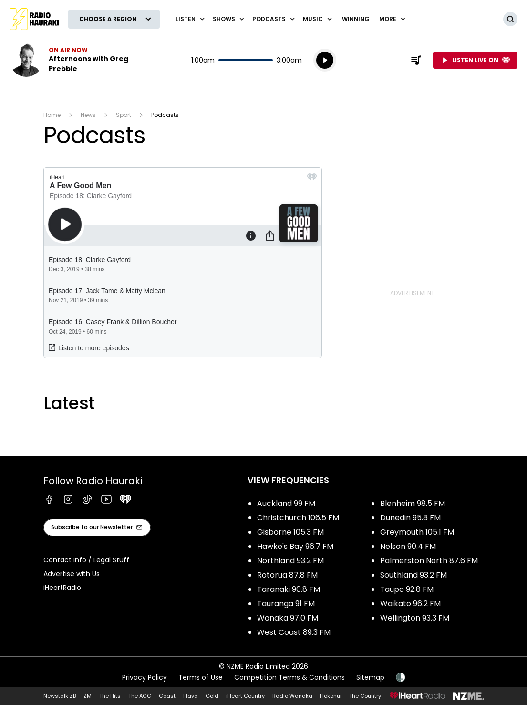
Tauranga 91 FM (286, 603)
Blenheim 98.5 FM (412, 503)
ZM (87, 696)
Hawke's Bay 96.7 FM (295, 546)
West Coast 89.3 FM (294, 632)
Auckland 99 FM (286, 503)
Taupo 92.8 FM (407, 589)
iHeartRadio (62, 587)
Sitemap (370, 677)
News (88, 115)
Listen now (71, 60)
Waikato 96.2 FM (410, 603)
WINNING (356, 19)
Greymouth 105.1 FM (417, 531)
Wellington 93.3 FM (414, 617)
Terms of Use (200, 677)
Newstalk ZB (59, 696)
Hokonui (330, 696)
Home (52, 115)
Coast (167, 696)
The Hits (110, 696)
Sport (123, 115)
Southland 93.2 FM (413, 574)
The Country (365, 696)
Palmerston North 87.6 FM (429, 560)
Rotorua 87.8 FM (287, 574)
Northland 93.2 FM (290, 560)
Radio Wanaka (292, 696)
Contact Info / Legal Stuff (86, 560)
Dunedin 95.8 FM (410, 517)
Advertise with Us (71, 574)
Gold (212, 696)
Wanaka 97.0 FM (287, 617)
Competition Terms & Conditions (289, 677)
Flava (190, 696)
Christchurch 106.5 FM (298, 517)
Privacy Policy (144, 677)
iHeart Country (245, 696)
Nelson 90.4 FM (408, 546)
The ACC (139, 696)
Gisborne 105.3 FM (290, 531)
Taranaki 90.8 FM (288, 589)
